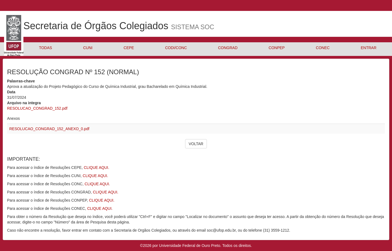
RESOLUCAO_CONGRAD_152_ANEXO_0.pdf (49, 129)
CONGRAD (228, 48)
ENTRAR (368, 48)
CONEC (323, 48)
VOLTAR (196, 144)
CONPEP (277, 48)
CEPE (129, 48)
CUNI (87, 48)
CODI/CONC (176, 48)
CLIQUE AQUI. (96, 167)
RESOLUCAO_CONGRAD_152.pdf (37, 108)
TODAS (45, 48)
